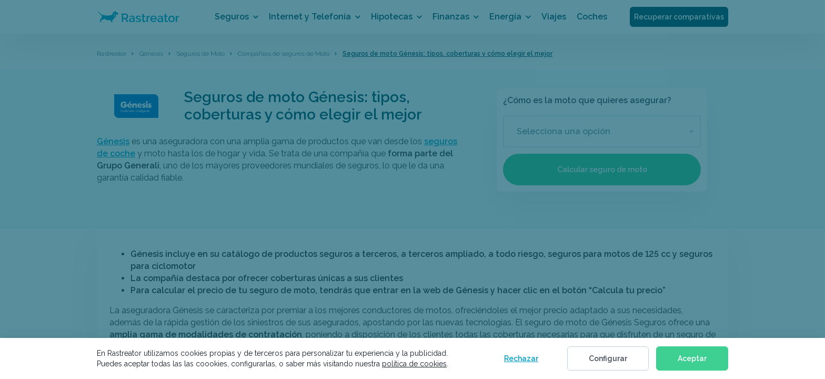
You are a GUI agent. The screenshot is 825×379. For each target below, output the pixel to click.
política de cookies (414, 364)
